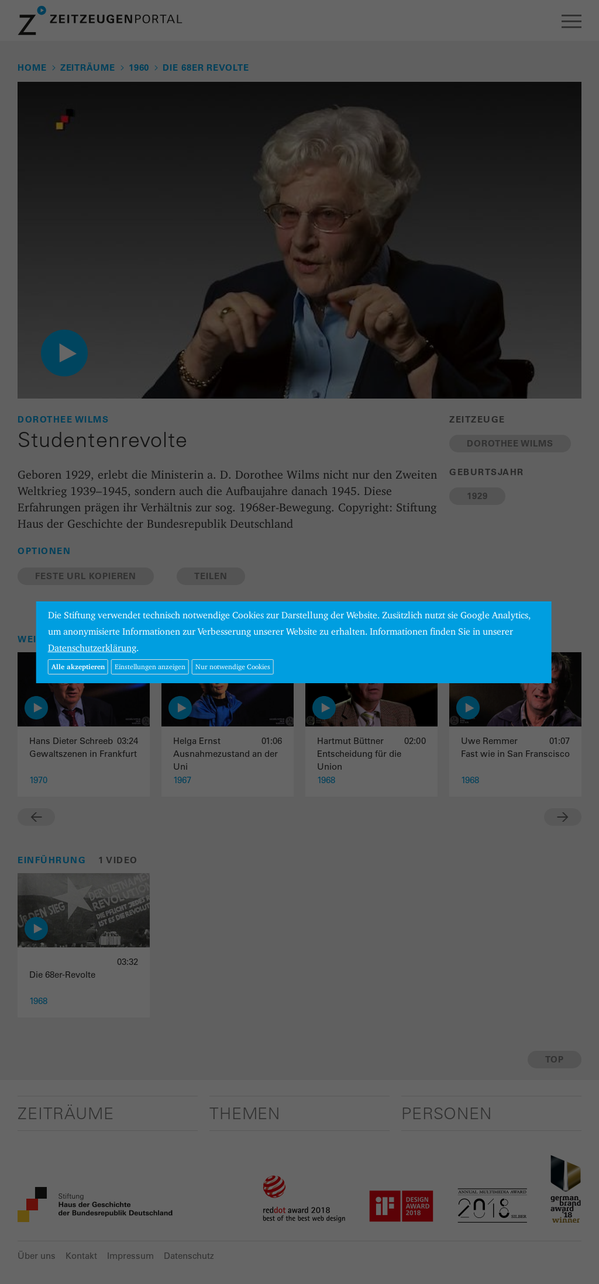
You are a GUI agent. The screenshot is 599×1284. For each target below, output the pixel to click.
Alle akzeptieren (78, 666)
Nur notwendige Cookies (232, 666)
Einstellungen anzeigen (150, 666)
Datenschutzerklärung (92, 647)
